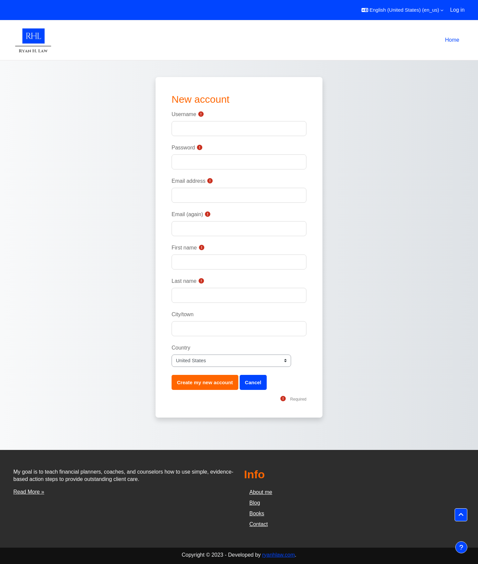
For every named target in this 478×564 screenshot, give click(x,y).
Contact (258, 524)
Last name (184, 281)
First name (184, 247)
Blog (254, 503)
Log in (457, 10)
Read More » (28, 492)
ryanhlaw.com (278, 555)
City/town (183, 314)
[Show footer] (461, 547)
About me (260, 492)
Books (256, 513)
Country (181, 348)
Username (184, 114)
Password (183, 147)
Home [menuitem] (452, 40)
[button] (402, 10)
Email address (188, 181)
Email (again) (187, 214)
